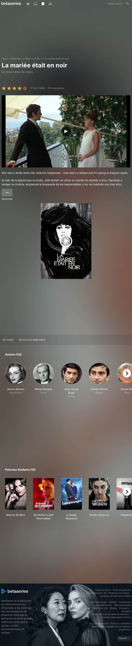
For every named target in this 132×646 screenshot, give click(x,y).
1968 (27, 58)
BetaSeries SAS (100, 608)
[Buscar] (127, 3)
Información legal (98, 602)
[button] (15, 384)
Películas (16, 58)
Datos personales (122, 605)
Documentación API (97, 593)
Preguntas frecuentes (118, 593)
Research (126, 611)
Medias (113, 608)
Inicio (5, 58)
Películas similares (32, 339)
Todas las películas (122, 590)
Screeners (124, 608)
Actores (8, 339)
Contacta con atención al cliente (115, 596)
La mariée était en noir (56, 58)
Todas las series (102, 590)
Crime (37, 58)
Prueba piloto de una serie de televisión (110, 614)
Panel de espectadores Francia (116, 617)
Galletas (113, 602)
